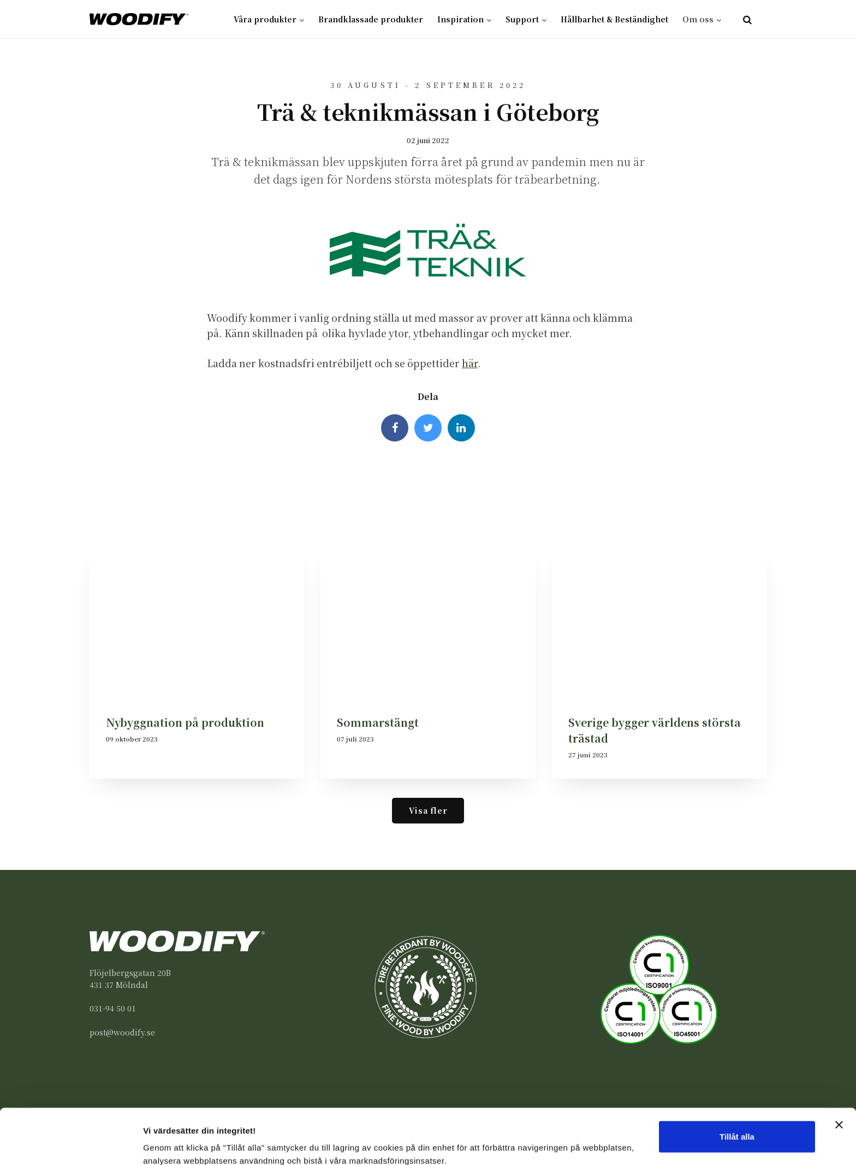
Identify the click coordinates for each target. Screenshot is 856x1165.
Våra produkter (269, 19)
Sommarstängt (378, 722)
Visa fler (428, 810)
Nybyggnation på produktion (185, 722)
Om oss (701, 19)
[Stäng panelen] (839, 1077)
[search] (747, 19)
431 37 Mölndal (119, 984)
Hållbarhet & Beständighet (614, 19)
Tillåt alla (737, 1089)
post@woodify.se (122, 1032)
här (470, 363)
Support (526, 19)
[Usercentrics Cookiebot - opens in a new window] (70, 1143)
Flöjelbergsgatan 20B (130, 972)
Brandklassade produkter (370, 19)
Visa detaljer (167, 1143)
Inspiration (464, 19)
